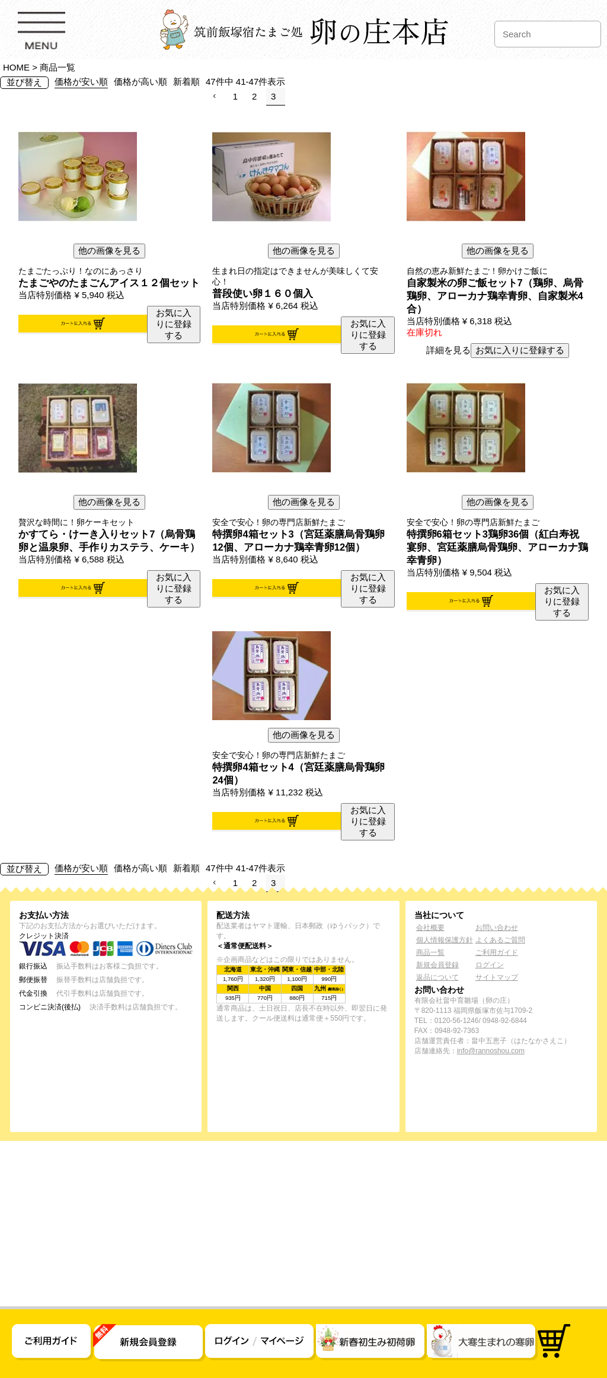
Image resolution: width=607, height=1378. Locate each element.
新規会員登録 (437, 965)
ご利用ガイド (496, 952)
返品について (437, 977)
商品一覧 (430, 952)
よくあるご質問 (500, 940)
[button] (217, 96)
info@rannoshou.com (491, 1051)
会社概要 (430, 927)
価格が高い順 (140, 81)
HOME (16, 67)
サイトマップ (496, 977)
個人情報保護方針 (444, 940)
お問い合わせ (496, 927)
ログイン (489, 965)
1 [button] (235, 96)
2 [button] (254, 96)
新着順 (186, 81)
